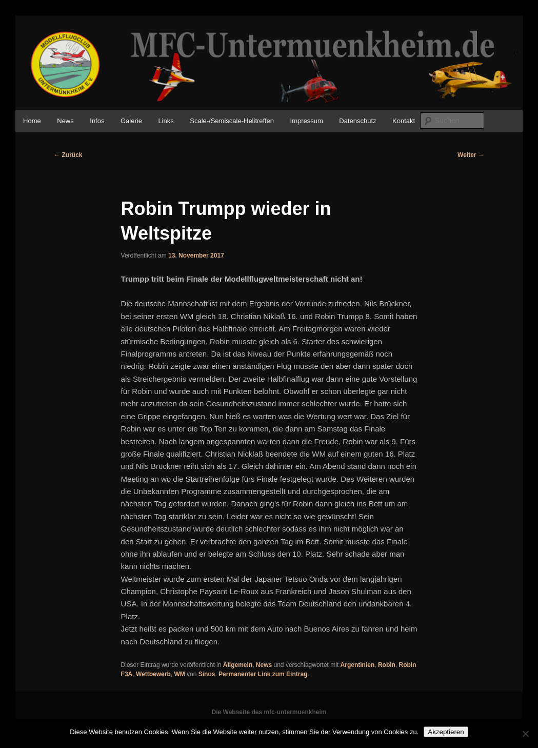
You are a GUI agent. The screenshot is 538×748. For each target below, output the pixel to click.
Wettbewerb (153, 674)
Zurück (68, 155)
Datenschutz (357, 121)
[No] (525, 734)
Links (165, 121)
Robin (386, 664)
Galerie (131, 121)
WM (179, 674)
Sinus (206, 674)
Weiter (470, 155)
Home (32, 121)
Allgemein (237, 664)
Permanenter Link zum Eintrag (262, 674)
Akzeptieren (446, 732)
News (65, 121)
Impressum (306, 121)
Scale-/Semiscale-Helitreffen (232, 121)
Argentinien (358, 664)
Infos (97, 121)
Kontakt (403, 121)
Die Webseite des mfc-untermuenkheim (269, 712)
